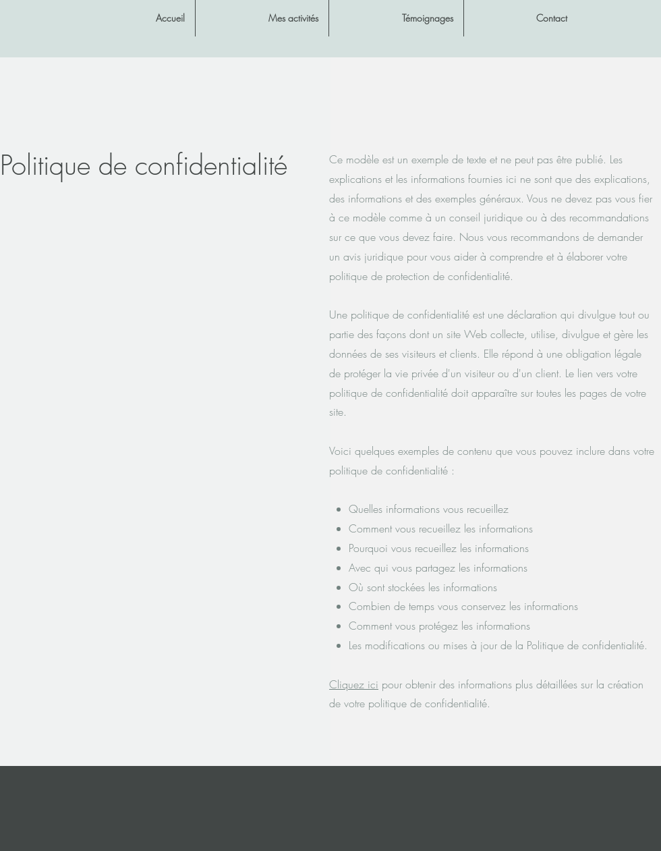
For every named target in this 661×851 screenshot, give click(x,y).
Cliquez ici (353, 684)
